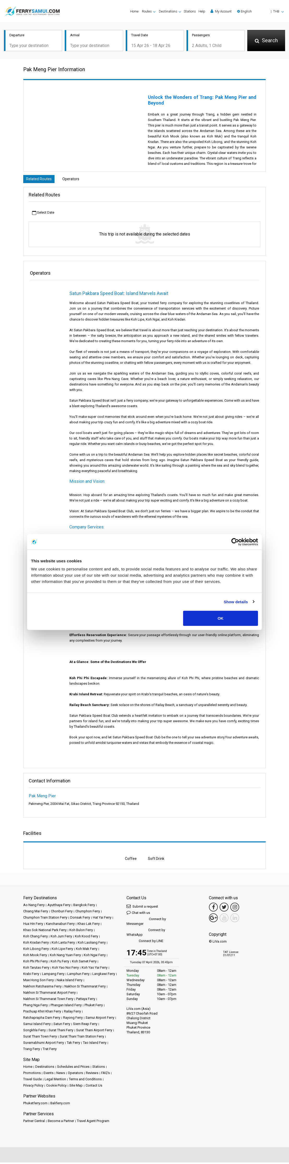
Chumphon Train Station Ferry (45, 919)
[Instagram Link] (234, 908)
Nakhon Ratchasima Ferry (42, 988)
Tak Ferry (73, 1044)
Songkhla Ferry (34, 1032)
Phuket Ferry (94, 1007)
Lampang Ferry (53, 975)
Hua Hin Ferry (33, 925)
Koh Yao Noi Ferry (65, 969)
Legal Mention (55, 1081)
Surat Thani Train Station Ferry (82, 1038)
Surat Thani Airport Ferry (94, 1032)
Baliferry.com (60, 1105)
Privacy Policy (33, 1087)
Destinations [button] (168, 11)
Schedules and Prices (73, 1068)
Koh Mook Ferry (35, 956)
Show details (236, 601)
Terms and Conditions (85, 1081)
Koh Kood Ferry (86, 938)
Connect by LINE (145, 942)
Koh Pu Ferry (60, 963)
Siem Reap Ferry (85, 1025)
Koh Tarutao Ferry (36, 969)
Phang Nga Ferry (35, 1007)
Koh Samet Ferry (84, 963)
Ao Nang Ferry (34, 906)
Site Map (76, 1087)
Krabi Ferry (31, 975)
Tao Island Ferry (94, 1044)
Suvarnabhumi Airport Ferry (43, 1044)
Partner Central (34, 1122)
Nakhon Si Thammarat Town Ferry (48, 1000)
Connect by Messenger (146, 923)
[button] (260, 11)
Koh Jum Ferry (61, 938)
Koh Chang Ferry (35, 938)
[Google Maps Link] (213, 919)
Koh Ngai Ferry (95, 956)
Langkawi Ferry (103, 975)
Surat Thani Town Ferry (40, 1038)
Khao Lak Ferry (88, 925)
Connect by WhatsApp (146, 934)
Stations (190, 11)
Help (201, 11)
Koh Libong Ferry (36, 950)
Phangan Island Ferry (66, 1007)
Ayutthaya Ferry (58, 906)
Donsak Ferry (80, 919)
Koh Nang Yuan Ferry (65, 956)
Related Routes (40, 180)
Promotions (32, 1074)
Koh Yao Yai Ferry (94, 969)
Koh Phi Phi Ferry (35, 963)
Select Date (43, 214)
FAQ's (105, 1074)
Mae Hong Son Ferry (38, 982)
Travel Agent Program (93, 1122)
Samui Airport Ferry (100, 1019)
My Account (221, 11)
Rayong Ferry (73, 1019)
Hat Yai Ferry (102, 919)
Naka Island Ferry (69, 982)
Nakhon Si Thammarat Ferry (85, 988)
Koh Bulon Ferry (81, 931)
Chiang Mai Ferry (35, 913)
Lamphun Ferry (78, 975)
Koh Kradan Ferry (36, 944)
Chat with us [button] (138, 914)
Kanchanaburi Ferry (60, 925)
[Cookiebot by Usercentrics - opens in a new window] (235, 542)
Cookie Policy (56, 1087)
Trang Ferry (31, 1050)
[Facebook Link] (213, 908)
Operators (74, 180)
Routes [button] (147, 11)
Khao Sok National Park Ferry (45, 931)
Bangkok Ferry (84, 906)
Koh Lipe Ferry (62, 950)
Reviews (92, 1074)
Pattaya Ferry (85, 1000)
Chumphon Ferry (87, 913)
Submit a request (142, 908)
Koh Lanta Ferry (63, 944)
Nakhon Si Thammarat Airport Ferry (49, 994)
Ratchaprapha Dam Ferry (41, 1019)
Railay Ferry (72, 1013)
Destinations (44, 1068)
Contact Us (94, 1087)
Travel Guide (32, 1081)
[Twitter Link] (224, 908)
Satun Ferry (61, 1025)
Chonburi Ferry (62, 913)
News (60, 1074)
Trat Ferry (50, 1050)
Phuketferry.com (35, 1105)
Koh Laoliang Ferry (92, 944)
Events (48, 1074)
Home (134, 11)
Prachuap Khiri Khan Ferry (42, 1013)
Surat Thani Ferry (61, 1032)
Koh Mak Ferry (86, 950)
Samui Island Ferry (37, 1025)
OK (221, 618)
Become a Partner (61, 1122)
